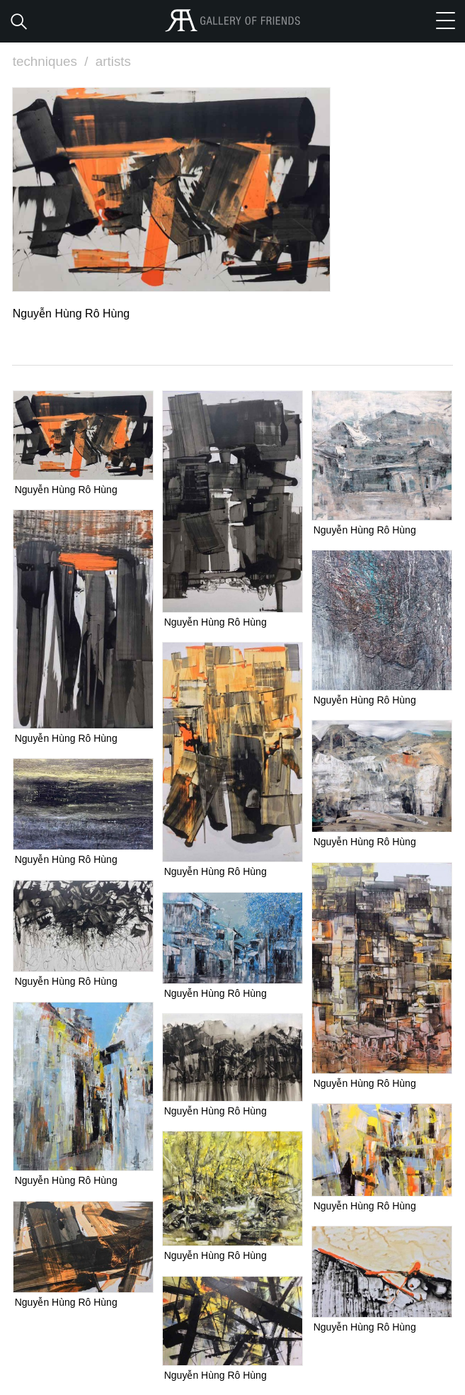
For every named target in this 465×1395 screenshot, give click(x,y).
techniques (52, 61)
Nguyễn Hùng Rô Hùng (66, 489)
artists (114, 61)
